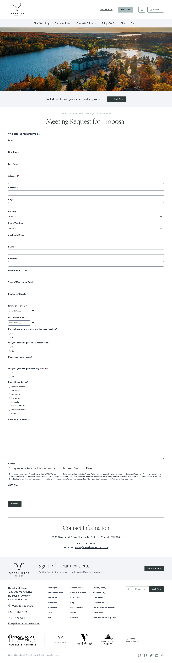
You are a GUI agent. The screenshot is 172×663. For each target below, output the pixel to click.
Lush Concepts (52, 655)
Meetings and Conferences (98, 114)
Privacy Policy (99, 588)
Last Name (14, 164)
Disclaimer (98, 598)
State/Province (16, 223)
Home (63, 114)
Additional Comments (18, 420)
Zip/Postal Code (16, 235)
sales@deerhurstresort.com (91, 548)
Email (11, 140)
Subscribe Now (154, 569)
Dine (123, 23)
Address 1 (13, 176)
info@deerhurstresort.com (24, 623)
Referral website (18, 410)
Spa (49, 618)
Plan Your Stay (41, 23)
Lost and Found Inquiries (102, 618)
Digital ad (15, 391)
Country (12, 211)
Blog (72, 603)
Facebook (15, 394)
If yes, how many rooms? (20, 357)
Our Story (74, 598)
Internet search (18, 387)
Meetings (52, 603)
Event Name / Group (18, 271)
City (10, 200)
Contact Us (106, 9)
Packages (52, 588)
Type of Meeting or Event (20, 282)
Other (14, 414)
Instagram (15, 398)
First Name (14, 152)
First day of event (17, 306)
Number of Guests (17, 294)
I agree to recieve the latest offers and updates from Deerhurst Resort (52, 468)
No (13, 337)
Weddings (52, 608)
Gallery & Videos (78, 593)
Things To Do (108, 23)
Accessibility (99, 593)
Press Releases (77, 608)
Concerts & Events (86, 23)
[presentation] (27, 493)
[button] (151, 10)
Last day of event (17, 318)
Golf (133, 23)
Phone (11, 247)
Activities (52, 598)
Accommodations (56, 593)
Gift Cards (98, 613)
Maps (73, 613)
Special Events (77, 588)
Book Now (125, 10)
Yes (13, 334)
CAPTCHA (13, 485)
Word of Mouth (18, 406)
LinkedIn (15, 402)
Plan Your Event (63, 23)
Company (13, 259)
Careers (74, 618)
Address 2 (13, 188)
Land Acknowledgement (102, 608)
